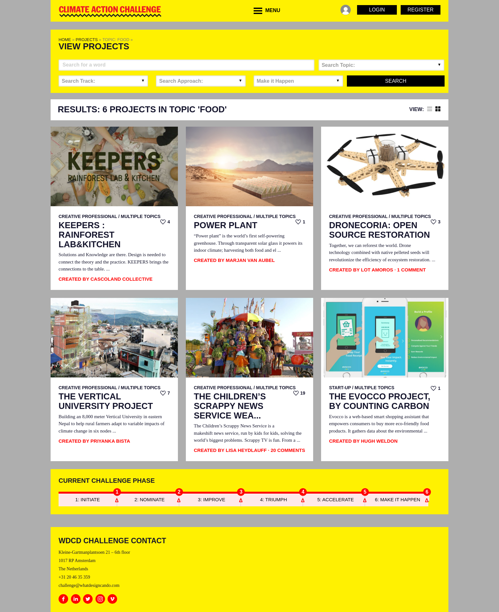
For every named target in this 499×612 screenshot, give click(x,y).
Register (421, 9)
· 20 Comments (286, 450)
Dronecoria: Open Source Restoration (379, 230)
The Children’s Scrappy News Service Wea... (230, 406)
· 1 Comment (410, 269)
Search (395, 81)
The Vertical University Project (106, 401)
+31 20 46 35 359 (74, 577)
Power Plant (225, 225)
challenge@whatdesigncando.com (89, 585)
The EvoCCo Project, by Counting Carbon (379, 401)
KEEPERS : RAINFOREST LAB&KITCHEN (90, 235)
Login (377, 9)
